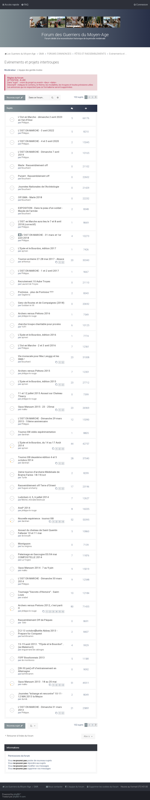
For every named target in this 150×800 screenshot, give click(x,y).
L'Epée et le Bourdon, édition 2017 (37, 248)
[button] (95, 97)
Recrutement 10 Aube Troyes (34, 281)
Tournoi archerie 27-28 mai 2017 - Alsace (41, 259)
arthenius (26, 261)
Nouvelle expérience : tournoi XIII (36, 518)
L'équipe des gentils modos (29, 70)
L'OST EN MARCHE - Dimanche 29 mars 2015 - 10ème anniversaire (40, 420)
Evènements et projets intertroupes (31, 62)
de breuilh (26, 536)
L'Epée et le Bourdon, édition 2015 (37, 381)
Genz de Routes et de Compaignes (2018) (41, 302)
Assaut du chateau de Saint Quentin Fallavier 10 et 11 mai (37, 532)
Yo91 (24, 327)
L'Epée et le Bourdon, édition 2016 (37, 334)
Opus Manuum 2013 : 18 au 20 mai (37, 681)
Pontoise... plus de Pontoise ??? (35, 292)
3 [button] (92, 97)
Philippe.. (26, 227)
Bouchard (26, 168)
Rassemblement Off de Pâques (35, 620)
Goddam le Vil (28, 305)
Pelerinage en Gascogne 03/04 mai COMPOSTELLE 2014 (37, 556)
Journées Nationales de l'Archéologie (38, 186)
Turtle (24, 477)
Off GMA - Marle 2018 (30, 197)
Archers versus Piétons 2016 (34, 313)
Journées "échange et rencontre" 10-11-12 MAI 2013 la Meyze (40, 695)
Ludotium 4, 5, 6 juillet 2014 (33, 497)
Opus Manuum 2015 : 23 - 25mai (36, 406)
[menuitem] (24, 4)
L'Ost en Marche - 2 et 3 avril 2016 (37, 345)
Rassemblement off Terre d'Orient (37, 485)
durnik (24, 699)
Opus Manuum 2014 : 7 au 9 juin (35, 567)
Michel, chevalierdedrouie (33, 500)
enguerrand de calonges (33, 649)
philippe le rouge (29, 316)
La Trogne (26, 560)
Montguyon (24, 543)
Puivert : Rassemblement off (33, 175)
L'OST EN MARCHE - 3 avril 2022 (36, 130)
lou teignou (27, 546)
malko (24, 409)
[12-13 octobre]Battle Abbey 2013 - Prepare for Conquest (38, 632)
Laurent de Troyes (30, 284)
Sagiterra (26, 295)
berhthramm (27, 636)
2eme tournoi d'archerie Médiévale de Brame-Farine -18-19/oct (38, 473)
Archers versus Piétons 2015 (34, 370)
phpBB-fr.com (19, 796)
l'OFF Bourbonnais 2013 (31, 657)
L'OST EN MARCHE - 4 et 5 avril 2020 (38, 141)
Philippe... (26, 122)
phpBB (17, 794)
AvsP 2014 (24, 507)
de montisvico (28, 660)
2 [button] (89, 97)
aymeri (25, 251)
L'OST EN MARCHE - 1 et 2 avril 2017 (38, 270)
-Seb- (24, 622)
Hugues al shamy (29, 488)
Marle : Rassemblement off (33, 165)
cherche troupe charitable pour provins (39, 324)
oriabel (25, 597)
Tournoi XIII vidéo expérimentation (37, 431)
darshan (25, 434)
